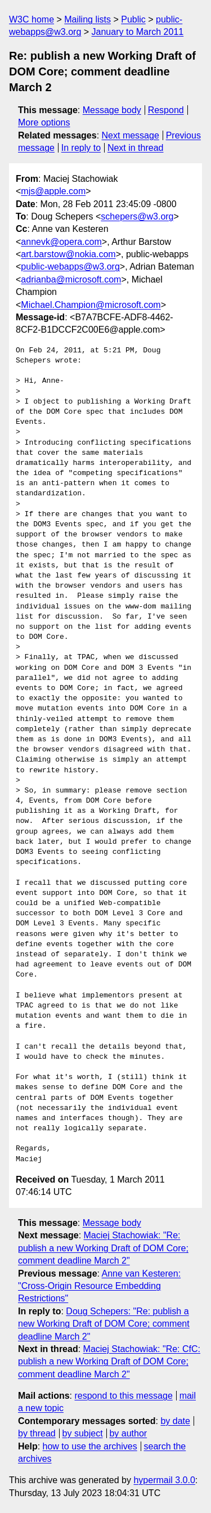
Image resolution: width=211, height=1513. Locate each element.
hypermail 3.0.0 (164, 1480)
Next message (130, 135)
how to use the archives (90, 1446)
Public (133, 19)
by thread (37, 1433)
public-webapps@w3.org (70, 266)
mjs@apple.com (53, 191)
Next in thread (135, 148)
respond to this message (123, 1395)
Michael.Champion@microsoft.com (90, 305)
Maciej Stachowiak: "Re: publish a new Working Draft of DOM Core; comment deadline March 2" (103, 1247)
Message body (112, 110)
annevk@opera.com (61, 242)
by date (175, 1421)
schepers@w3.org (137, 216)
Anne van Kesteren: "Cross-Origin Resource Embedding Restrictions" (99, 1286)
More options (44, 122)
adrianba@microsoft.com (71, 279)
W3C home (31, 19)
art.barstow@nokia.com (68, 254)
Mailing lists (87, 19)
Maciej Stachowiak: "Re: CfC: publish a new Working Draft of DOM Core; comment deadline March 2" (109, 1361)
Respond (166, 110)
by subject (82, 1433)
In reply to (81, 148)
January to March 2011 (138, 32)
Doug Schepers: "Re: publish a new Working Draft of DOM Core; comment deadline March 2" (104, 1323)
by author (128, 1433)
